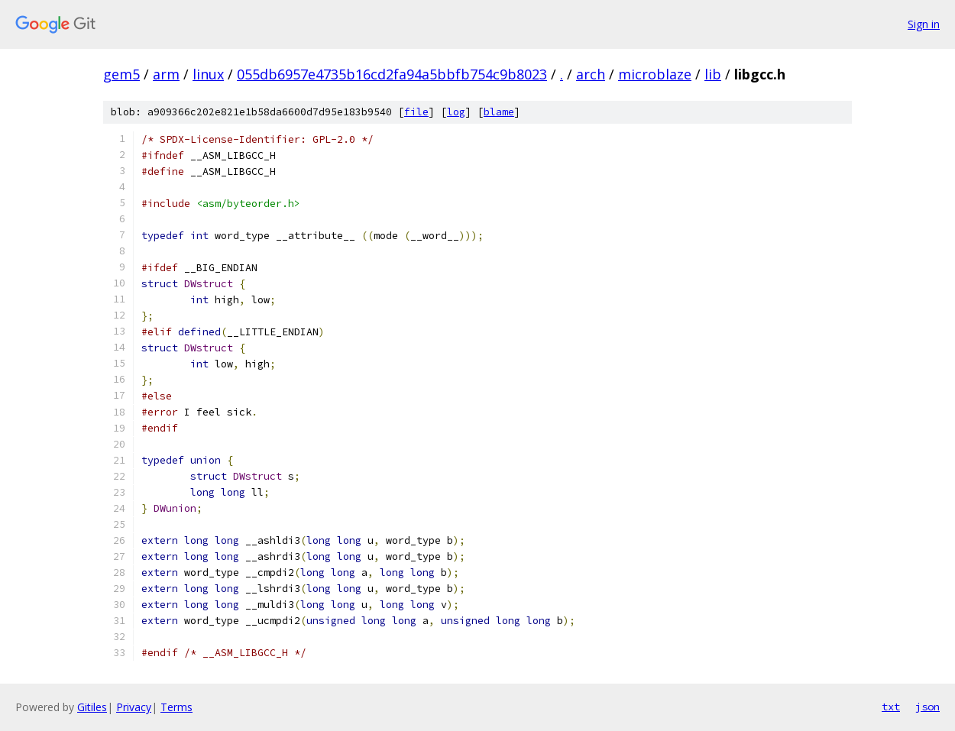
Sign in (924, 24)
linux (208, 74)
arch (590, 74)
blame (499, 111)
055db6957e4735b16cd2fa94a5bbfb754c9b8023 (392, 74)
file (416, 111)
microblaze (654, 74)
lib (712, 74)
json (927, 706)
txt (891, 706)
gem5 (121, 74)
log (456, 111)
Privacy (133, 707)
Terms (176, 707)
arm (166, 74)
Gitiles (92, 707)
